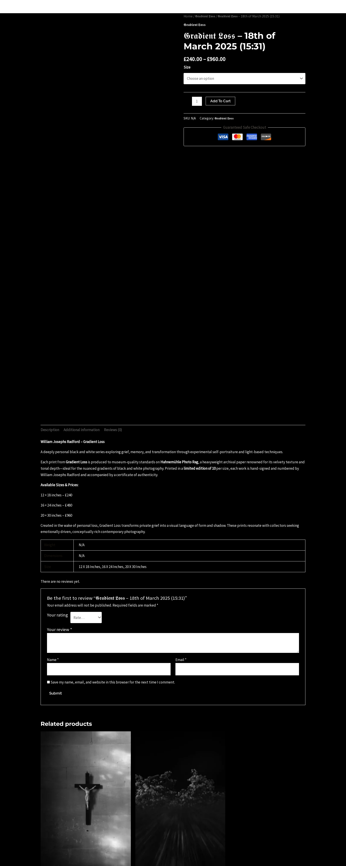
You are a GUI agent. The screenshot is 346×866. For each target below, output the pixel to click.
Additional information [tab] (82, 429)
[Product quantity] (197, 101)
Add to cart (220, 101)
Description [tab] (50, 429)
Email (180, 659)
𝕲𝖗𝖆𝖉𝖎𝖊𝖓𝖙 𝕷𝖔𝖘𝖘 (205, 16)
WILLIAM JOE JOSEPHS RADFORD (47, 6)
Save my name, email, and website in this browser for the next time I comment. (113, 682)
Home (188, 16)
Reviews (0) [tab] (113, 429)
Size (187, 67)
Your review (59, 629)
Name (53, 659)
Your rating (57, 615)
